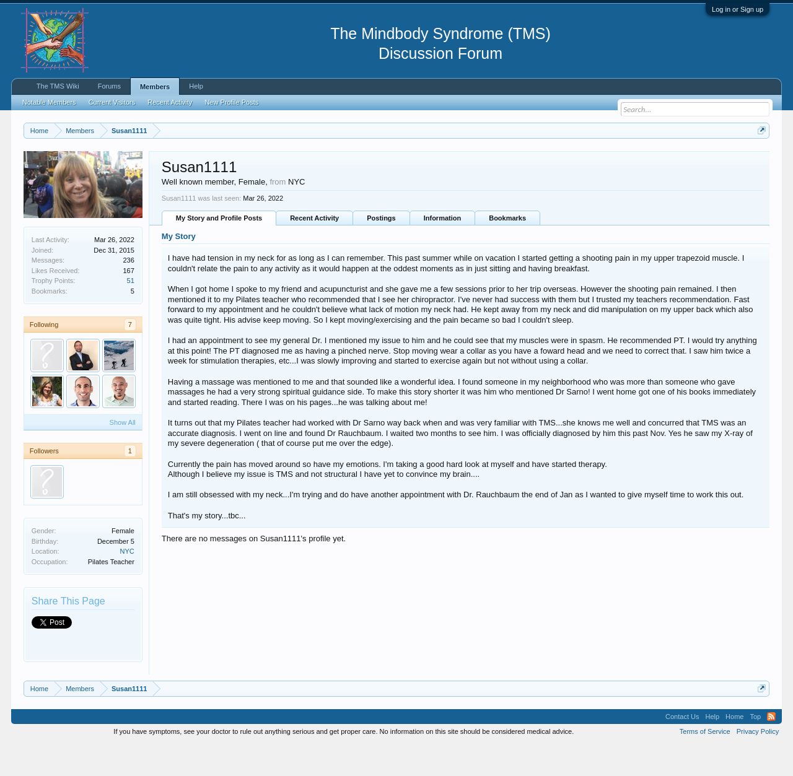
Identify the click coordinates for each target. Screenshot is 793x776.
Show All (123, 453)
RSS (771, 747)
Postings (381, 249)
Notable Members (49, 102)
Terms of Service (705, 762)
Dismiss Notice (759, 159)
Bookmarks (507, 249)
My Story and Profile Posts (219, 249)
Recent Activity (314, 249)
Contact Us (682, 747)
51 (130, 311)
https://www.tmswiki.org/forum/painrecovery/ (590, 160)
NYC (127, 582)
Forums (109, 86)
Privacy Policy (758, 762)
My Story (179, 267)
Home (734, 747)
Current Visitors (112, 102)
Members (155, 86)
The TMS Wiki (58, 86)
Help (196, 86)
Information (443, 249)
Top (755, 747)
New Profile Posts (231, 102)
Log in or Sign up (737, 9)
